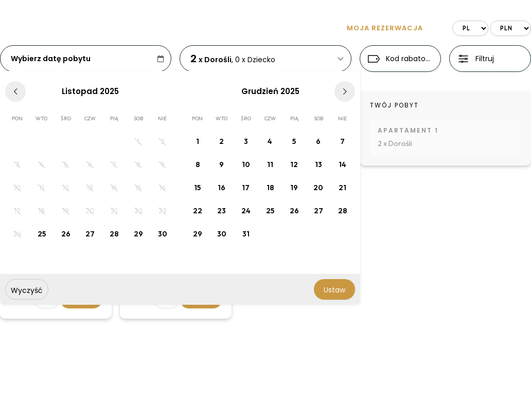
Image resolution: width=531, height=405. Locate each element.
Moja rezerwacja (385, 28)
